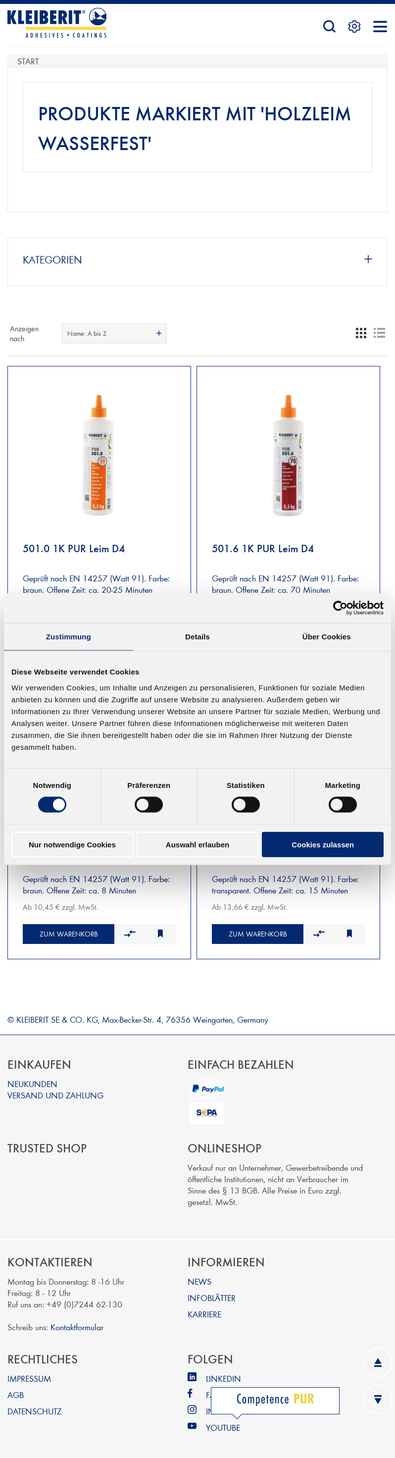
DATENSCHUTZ (34, 1406)
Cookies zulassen (323, 844)
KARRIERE (204, 1309)
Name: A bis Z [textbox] (86, 333)
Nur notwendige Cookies (72, 844)
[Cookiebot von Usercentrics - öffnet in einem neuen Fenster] (340, 608)
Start (28, 60)
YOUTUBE (223, 1422)
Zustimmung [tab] (68, 636)
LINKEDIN (223, 1373)
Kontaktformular (76, 1322)
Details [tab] (197, 636)
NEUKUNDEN (32, 1079)
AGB (15, 1390)
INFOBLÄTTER (212, 1293)
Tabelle (361, 333)
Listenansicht (379, 333)
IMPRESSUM (29, 1373)
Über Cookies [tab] (326, 636)
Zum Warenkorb (69, 929)
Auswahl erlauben (197, 844)
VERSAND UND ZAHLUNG (55, 1090)
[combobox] (114, 333)
